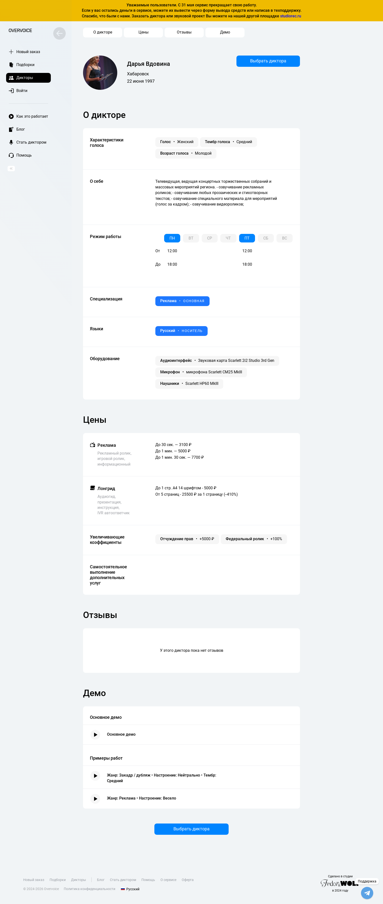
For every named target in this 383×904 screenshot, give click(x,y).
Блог (101, 881)
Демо (225, 32)
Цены (143, 32)
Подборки (58, 881)
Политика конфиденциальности (89, 890)
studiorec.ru (290, 16)
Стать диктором (123, 881)
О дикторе (102, 32)
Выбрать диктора (268, 60)
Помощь (148, 881)
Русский (130, 890)
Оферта (188, 881)
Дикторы (78, 881)
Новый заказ (33, 881)
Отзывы (184, 32)
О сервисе (168, 881)
